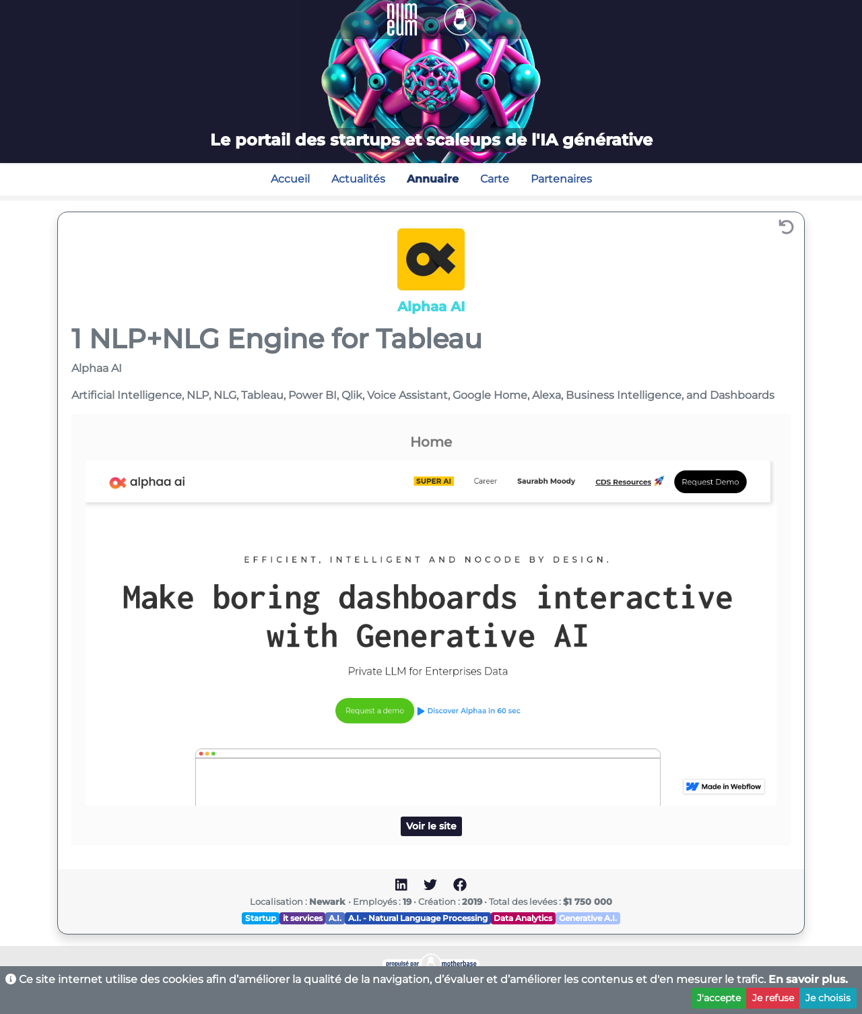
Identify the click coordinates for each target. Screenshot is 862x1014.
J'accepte (719, 998)
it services (303, 918)
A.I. (335, 918)
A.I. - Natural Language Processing (418, 918)
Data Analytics (523, 918)
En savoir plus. (808, 979)
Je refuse (773, 998)
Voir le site (431, 826)
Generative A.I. (588, 918)
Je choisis (828, 998)
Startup (260, 918)
